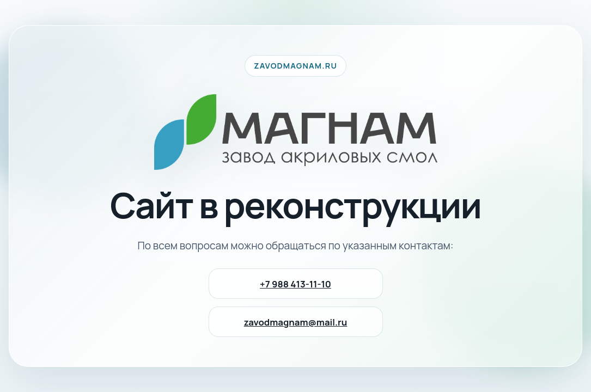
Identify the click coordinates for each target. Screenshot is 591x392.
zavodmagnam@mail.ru (296, 322)
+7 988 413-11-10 (295, 284)
